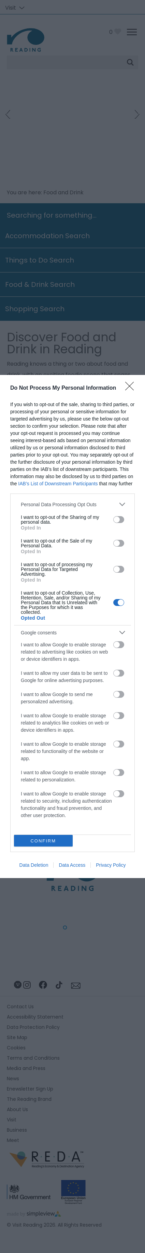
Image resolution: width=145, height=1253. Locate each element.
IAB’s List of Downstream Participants (58, 483)
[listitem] (72, 504)
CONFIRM (43, 840)
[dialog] (72, 626)
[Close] (131, 388)
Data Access (72, 865)
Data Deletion (33, 865)
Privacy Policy (111, 865)
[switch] (118, 519)
